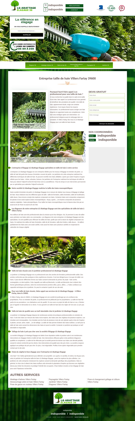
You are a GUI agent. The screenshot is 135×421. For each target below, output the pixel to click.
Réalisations (74, 6)
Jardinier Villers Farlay (58, 382)
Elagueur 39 (32, 65)
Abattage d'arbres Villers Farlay (23, 379)
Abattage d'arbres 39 (47, 65)
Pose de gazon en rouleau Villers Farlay (26, 384)
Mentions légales (82, 417)
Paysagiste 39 (91, 65)
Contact (74, 10)
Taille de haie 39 (61, 65)
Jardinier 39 (105, 65)
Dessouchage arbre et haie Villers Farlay (27, 382)
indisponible (55, 5)
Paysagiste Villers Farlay (59, 379)
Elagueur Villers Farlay (58, 384)
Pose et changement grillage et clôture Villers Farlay (104, 380)
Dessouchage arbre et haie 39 (76, 65)
